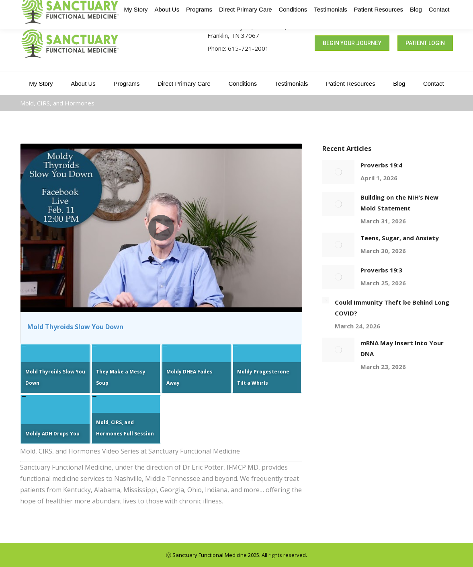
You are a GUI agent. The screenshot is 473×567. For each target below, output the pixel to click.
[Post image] (338, 172)
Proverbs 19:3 (381, 270)
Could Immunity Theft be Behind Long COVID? (392, 307)
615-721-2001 (248, 48)
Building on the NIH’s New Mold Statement (399, 202)
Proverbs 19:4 (381, 165)
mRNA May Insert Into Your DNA (402, 348)
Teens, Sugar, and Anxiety (399, 238)
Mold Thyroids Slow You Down (75, 326)
